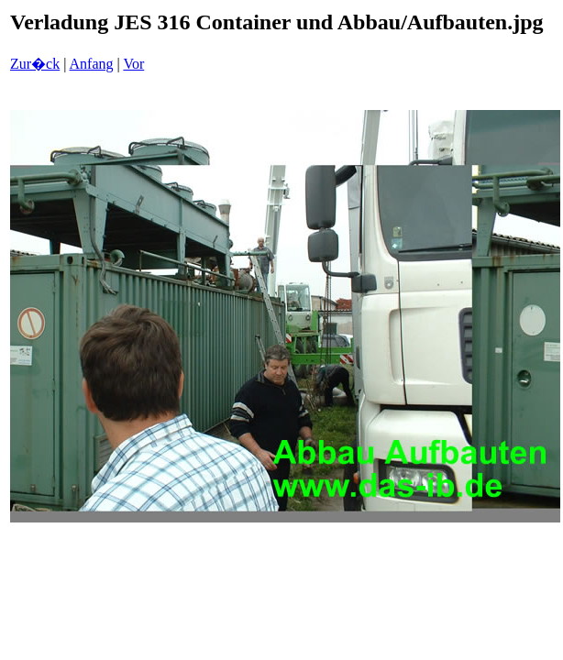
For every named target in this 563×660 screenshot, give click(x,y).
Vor (133, 64)
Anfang (92, 64)
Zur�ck (35, 64)
